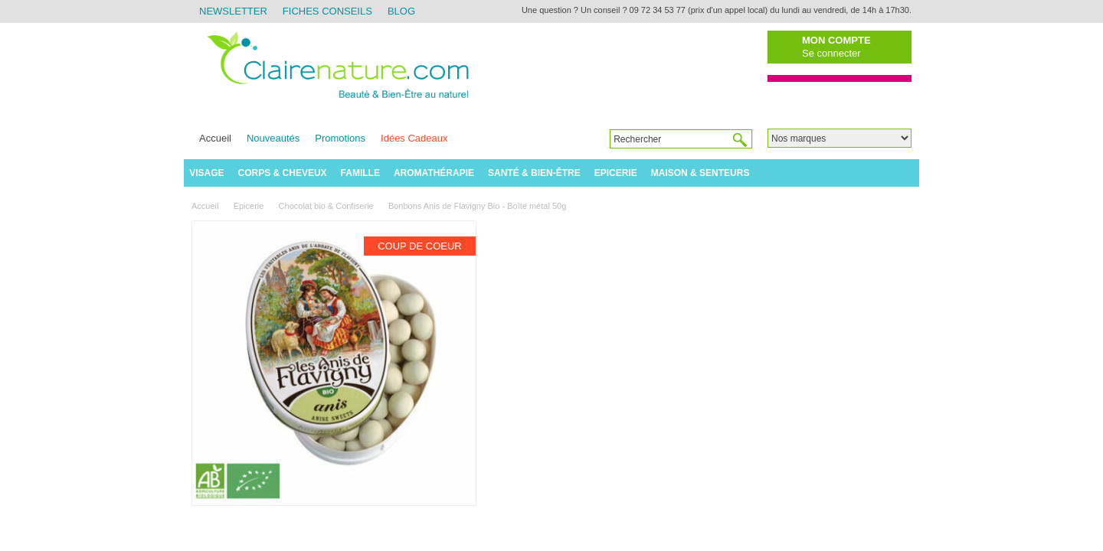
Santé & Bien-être (534, 173)
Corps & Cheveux (282, 173)
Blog (401, 11)
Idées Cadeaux (414, 138)
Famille (360, 173)
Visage (206, 173)
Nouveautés (273, 138)
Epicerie (615, 173)
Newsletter (233, 11)
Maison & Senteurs (700, 173)
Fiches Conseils (327, 11)
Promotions (340, 138)
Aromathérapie (434, 173)
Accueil (215, 138)
